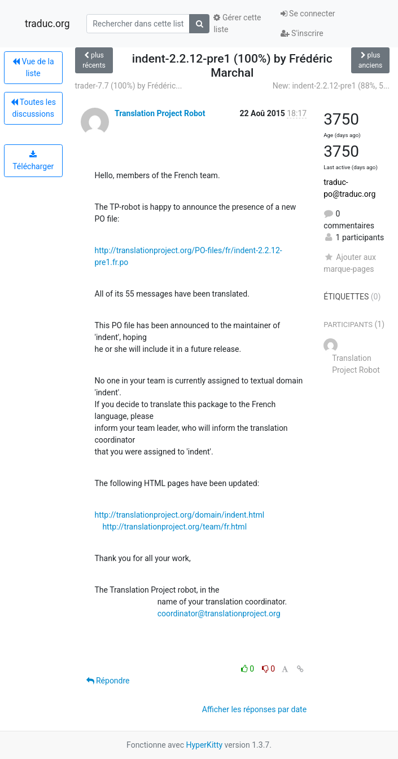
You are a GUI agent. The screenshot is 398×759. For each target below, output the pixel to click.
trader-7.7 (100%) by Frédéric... (128, 85)
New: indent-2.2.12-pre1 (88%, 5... (331, 85)
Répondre (108, 680)
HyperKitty (204, 744)
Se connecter (308, 13)
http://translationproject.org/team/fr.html (174, 526)
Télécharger (33, 161)
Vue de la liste (33, 67)
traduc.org (47, 23)
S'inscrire (302, 33)
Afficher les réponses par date (254, 709)
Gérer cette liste (237, 23)
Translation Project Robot (160, 113)
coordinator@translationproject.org (219, 613)
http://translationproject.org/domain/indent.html (180, 514)
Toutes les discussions (33, 108)
